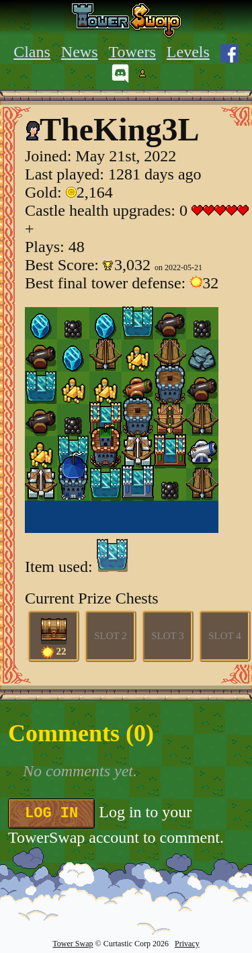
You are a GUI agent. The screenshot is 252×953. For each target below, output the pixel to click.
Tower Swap (72, 943)
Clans (31, 51)
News (79, 51)
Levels (188, 51)
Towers (132, 51)
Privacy (187, 943)
